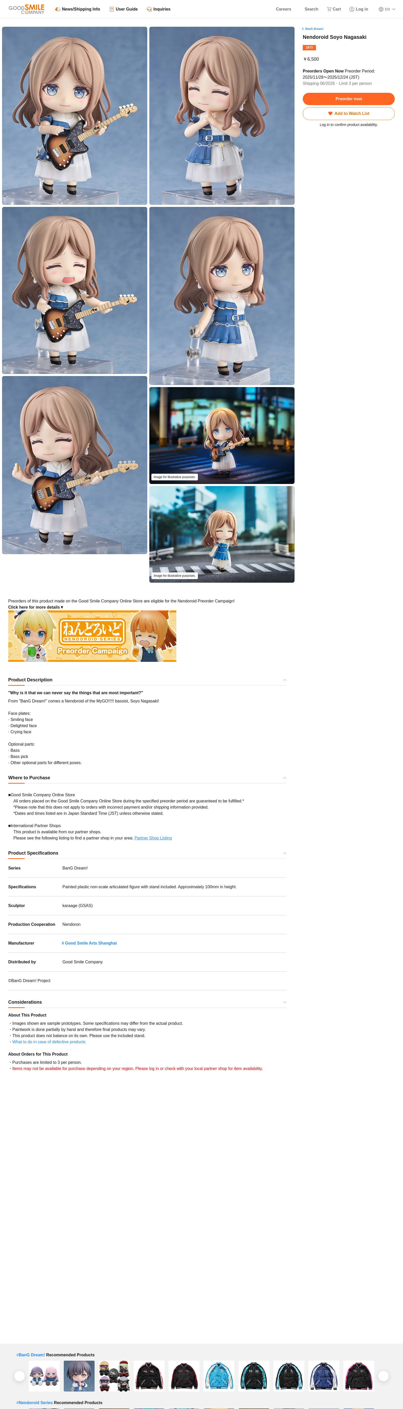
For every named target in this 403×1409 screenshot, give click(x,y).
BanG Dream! (314, 28)
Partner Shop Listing (153, 838)
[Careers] (280, 9)
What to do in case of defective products (49, 1042)
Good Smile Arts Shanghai (91, 943)
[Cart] (334, 9)
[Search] (308, 9)
